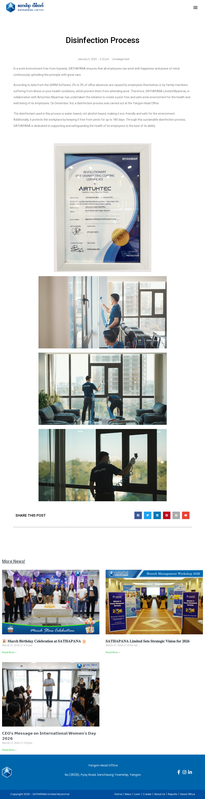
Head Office (187, 794)
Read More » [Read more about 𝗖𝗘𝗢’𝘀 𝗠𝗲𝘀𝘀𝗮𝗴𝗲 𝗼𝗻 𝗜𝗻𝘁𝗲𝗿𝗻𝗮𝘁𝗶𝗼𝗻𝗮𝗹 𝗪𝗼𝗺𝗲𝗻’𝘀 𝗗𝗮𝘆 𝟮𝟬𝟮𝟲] (9, 750)
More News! (13, 561)
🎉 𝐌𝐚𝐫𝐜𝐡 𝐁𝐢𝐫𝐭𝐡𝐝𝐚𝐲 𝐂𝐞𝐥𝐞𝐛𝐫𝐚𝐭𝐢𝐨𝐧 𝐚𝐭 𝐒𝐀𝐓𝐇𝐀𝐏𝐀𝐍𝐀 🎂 (44, 641)
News (128, 794)
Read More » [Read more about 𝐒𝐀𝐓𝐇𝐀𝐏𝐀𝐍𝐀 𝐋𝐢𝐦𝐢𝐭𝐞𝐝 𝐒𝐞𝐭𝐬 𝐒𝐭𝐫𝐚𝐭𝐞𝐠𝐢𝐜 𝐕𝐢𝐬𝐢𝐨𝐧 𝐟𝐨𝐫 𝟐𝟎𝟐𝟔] (113, 652)
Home (118, 794)
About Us (159, 794)
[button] (195, 7)
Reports (172, 794)
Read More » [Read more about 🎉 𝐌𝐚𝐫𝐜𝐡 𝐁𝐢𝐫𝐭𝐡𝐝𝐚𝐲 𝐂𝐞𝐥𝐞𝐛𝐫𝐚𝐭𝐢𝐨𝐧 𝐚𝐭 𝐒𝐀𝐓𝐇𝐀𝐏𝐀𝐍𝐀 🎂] (9, 652)
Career (147, 794)
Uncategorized (120, 59)
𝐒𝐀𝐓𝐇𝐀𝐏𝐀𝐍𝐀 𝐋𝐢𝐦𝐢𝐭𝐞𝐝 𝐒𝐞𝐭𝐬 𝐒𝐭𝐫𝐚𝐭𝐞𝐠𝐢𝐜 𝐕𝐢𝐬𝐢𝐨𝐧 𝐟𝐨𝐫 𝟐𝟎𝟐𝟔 (147, 641)
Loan (137, 794)
